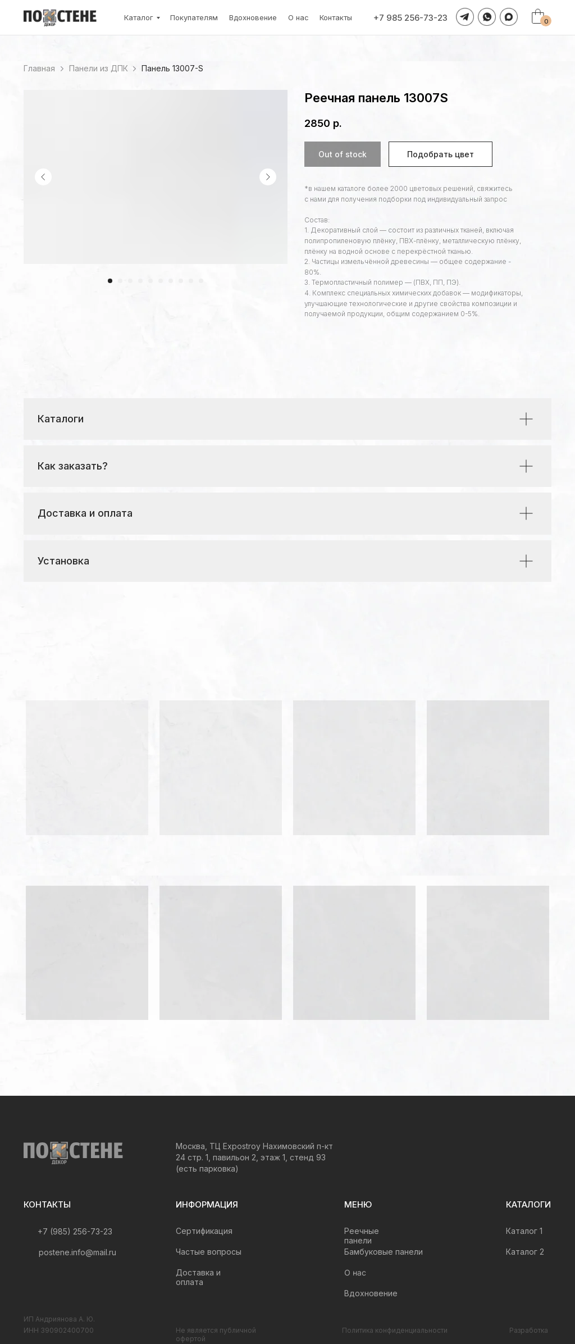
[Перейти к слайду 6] (160, 281)
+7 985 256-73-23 (410, 17)
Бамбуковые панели (383, 1251)
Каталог (138, 17)
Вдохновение (253, 17)
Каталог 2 (525, 1251)
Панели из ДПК (98, 68)
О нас (298, 17)
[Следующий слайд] (267, 176)
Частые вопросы (208, 1251)
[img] (73, 1153)
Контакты (336, 17)
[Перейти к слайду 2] (120, 281)
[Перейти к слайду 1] (110, 281)
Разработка (528, 1330)
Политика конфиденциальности (395, 1330)
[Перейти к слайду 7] (170, 281)
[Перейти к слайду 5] (150, 281)
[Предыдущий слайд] (43, 176)
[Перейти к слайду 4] (140, 281)
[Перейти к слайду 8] (181, 281)
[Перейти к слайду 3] (130, 281)
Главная (39, 68)
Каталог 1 (524, 1231)
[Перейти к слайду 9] (191, 281)
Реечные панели (361, 1235)
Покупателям (194, 17)
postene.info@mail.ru (77, 1252)
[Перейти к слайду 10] (201, 281)
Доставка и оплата (198, 1277)
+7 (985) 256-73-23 (75, 1231)
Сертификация (204, 1231)
